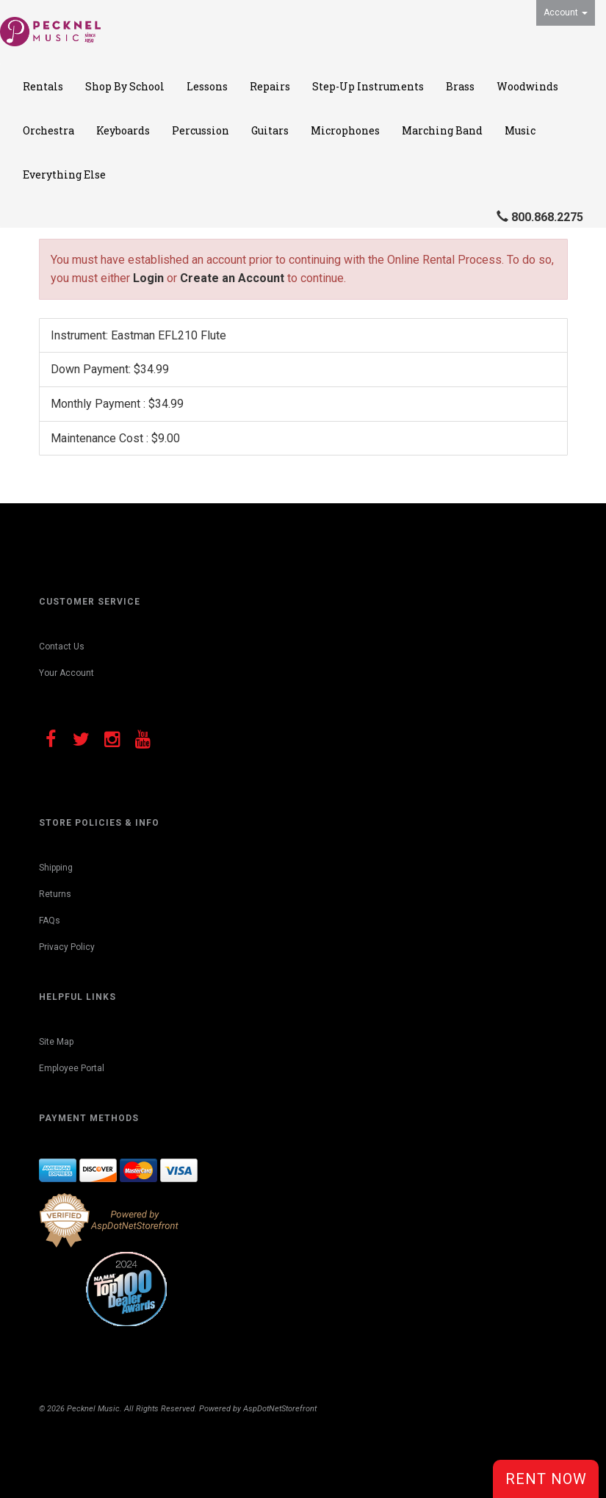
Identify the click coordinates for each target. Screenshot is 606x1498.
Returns (55, 894)
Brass (460, 86)
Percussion (200, 130)
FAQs (49, 920)
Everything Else (64, 174)
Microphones (345, 130)
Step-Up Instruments (368, 86)
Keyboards (123, 130)
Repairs (270, 86)
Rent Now (546, 1479)
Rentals (43, 86)
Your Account (66, 673)
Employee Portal (71, 1068)
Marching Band (442, 130)
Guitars (270, 130)
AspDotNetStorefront (280, 1409)
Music (520, 130)
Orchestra (48, 130)
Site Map (56, 1042)
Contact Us (61, 646)
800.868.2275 (547, 217)
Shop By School (125, 86)
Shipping (56, 868)
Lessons (207, 86)
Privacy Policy (67, 947)
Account (566, 12)
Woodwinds (527, 86)
